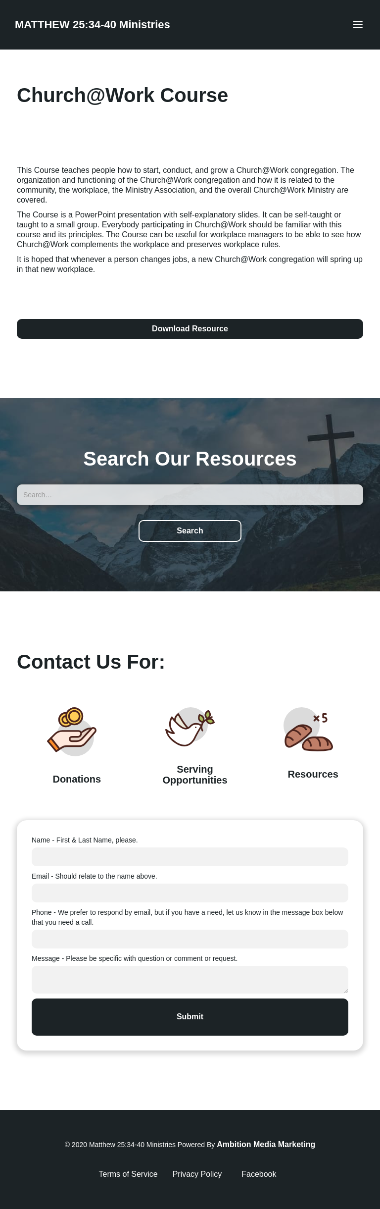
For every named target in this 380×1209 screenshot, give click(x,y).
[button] (357, 25)
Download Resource (190, 328)
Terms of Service (128, 1174)
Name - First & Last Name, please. (85, 840)
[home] (92, 25)
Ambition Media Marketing (266, 1144)
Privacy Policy (197, 1174)
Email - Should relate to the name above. (94, 876)
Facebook (258, 1174)
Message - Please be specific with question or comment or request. (135, 958)
